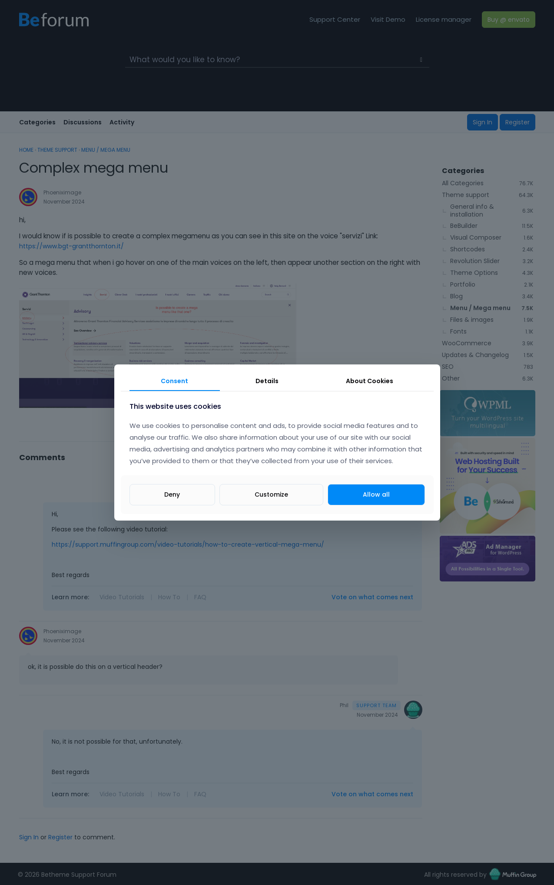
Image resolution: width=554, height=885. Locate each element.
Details (267, 381)
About (369, 381)
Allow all (376, 494)
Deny (172, 494)
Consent (174, 381)
